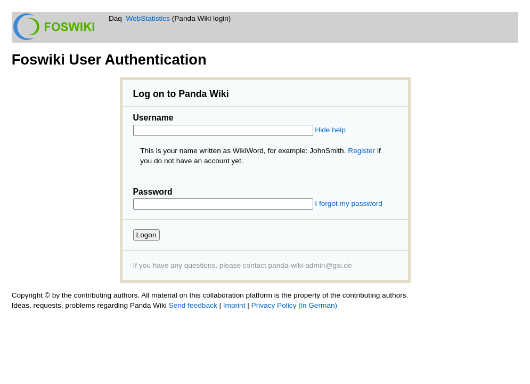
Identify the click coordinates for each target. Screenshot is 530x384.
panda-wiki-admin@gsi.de (310, 265)
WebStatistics (148, 18)
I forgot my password (348, 203)
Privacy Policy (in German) (294, 305)
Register (361, 151)
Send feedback (193, 305)
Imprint (234, 305)
